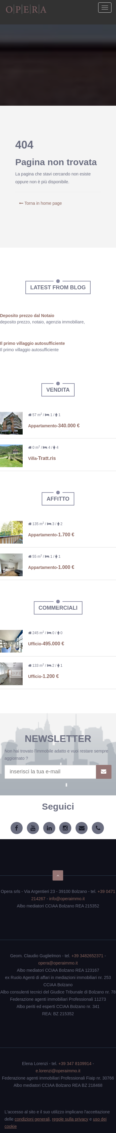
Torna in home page (40, 203)
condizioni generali (32, 1119)
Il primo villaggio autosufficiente (32, 343)
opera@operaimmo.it (58, 963)
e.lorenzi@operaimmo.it (58, 1070)
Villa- (42, 458)
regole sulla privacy (70, 1119)
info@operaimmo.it (67, 898)
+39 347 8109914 (74, 1063)
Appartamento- (54, 425)
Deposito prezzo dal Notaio (27, 315)
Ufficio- (46, 643)
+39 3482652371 (88, 955)
